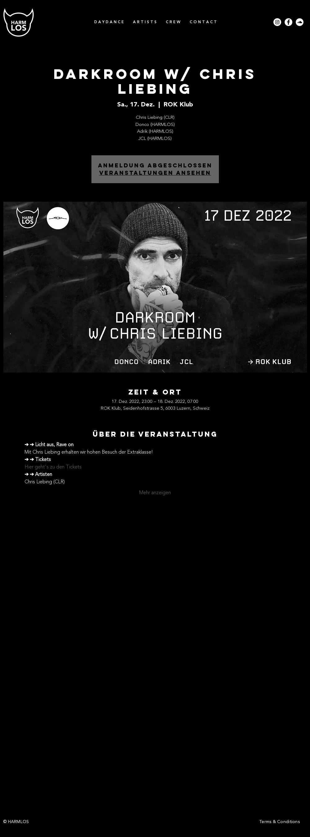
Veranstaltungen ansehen (155, 172)
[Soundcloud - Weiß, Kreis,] (299, 22)
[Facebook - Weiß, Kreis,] (288, 22)
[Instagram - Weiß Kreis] (277, 22)
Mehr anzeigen (155, 492)
